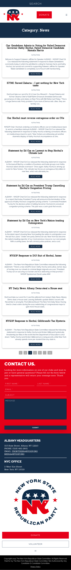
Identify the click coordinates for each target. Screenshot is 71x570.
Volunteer (35, 544)
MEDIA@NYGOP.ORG (14, 454)
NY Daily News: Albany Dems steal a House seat (35, 288)
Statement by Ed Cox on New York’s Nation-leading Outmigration (35, 222)
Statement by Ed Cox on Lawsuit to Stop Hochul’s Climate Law (35, 152)
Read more (36, 74)
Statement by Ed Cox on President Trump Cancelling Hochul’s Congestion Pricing (35, 187)
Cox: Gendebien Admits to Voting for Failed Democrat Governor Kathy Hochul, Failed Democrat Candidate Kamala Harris (35, 48)
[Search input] (35, 3)
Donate (44, 14)
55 (50, 353)
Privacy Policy (35, 567)
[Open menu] (66, 15)
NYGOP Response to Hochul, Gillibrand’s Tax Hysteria (35, 321)
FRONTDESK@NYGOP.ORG (25, 451)
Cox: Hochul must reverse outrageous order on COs (35, 118)
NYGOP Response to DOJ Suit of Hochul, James (35, 256)
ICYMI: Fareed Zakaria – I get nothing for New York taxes (35, 84)
